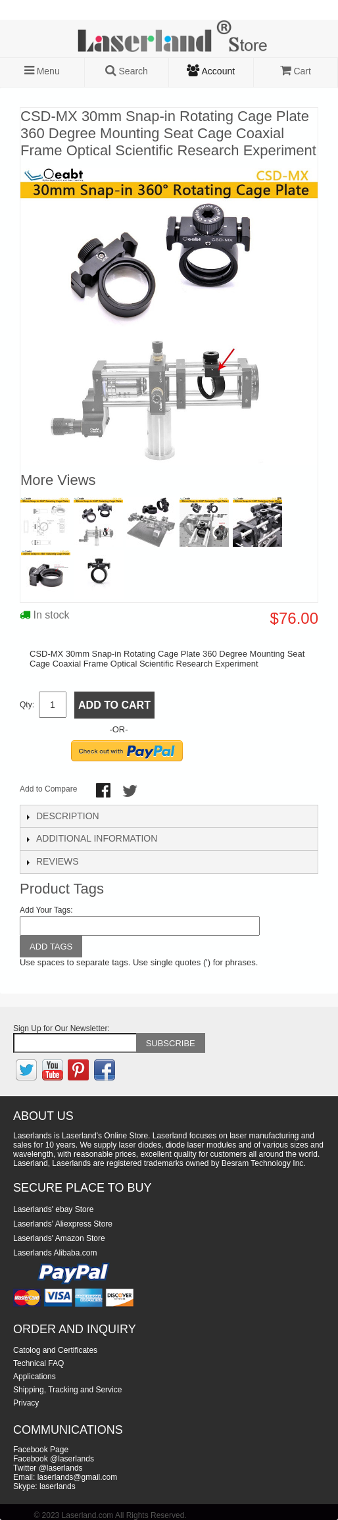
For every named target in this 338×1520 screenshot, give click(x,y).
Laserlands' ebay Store (53, 1209)
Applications (34, 1376)
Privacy (26, 1402)
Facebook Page (40, 1449)
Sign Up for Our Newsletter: (61, 1028)
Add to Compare (48, 789)
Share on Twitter (130, 791)
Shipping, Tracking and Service (67, 1389)
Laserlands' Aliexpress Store (62, 1224)
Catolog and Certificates (55, 1350)
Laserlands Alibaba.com (55, 1252)
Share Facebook (104, 791)
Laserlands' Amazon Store (59, 1238)
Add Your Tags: (46, 910)
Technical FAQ (38, 1363)
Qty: (27, 704)
